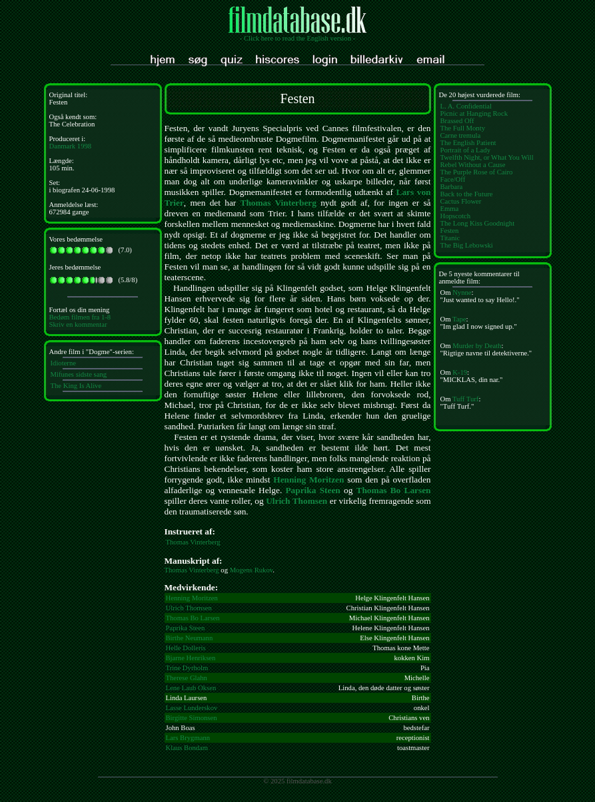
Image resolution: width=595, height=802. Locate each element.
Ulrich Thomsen (296, 501)
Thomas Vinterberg (278, 203)
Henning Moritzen (308, 480)
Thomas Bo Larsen (393, 490)
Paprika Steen (312, 490)
